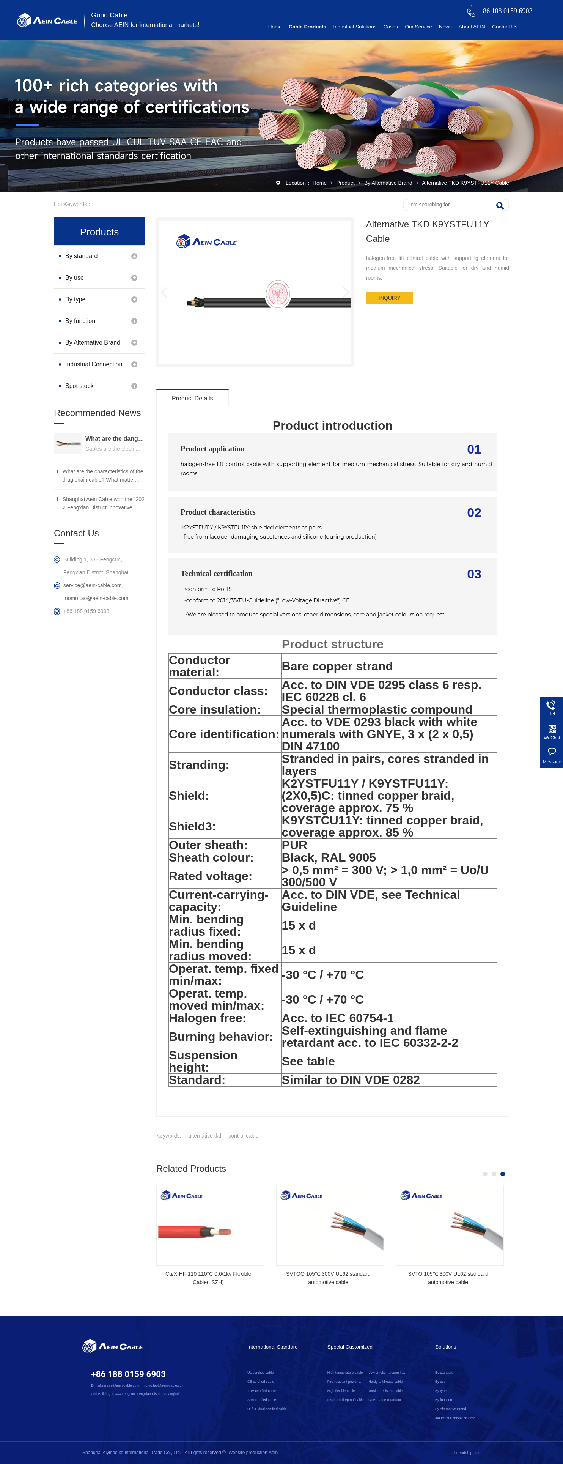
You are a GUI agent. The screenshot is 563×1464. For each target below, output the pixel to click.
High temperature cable (345, 1372)
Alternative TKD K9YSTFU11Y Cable (465, 183)
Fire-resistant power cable (346, 1382)
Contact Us (504, 27)
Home (275, 27)
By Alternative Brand (389, 183)
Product (346, 183)
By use (74, 277)
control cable (243, 1136)
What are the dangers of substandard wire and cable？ (115, 438)
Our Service (418, 27)
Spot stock (79, 386)
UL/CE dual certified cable (267, 1409)
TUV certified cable (261, 1391)
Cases (391, 27)
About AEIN (472, 27)
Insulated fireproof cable (345, 1400)
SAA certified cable (261, 1400)
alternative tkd (204, 1136)
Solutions (445, 1347)
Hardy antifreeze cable (385, 1382)
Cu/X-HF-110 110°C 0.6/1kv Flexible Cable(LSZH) (208, 1278)
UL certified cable (260, 1372)
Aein (273, 1452)
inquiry (390, 298)
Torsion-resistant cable (385, 1391)
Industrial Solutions (354, 27)
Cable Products (307, 27)
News (445, 27)
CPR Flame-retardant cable (387, 1400)
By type (75, 299)
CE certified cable (260, 1382)
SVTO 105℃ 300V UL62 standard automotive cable (448, 1278)
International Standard (272, 1347)
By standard (81, 256)
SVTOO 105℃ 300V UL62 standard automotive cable (328, 1278)
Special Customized (350, 1347)
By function (80, 321)
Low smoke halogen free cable (387, 1372)
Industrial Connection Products (93, 368)
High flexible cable (341, 1391)
